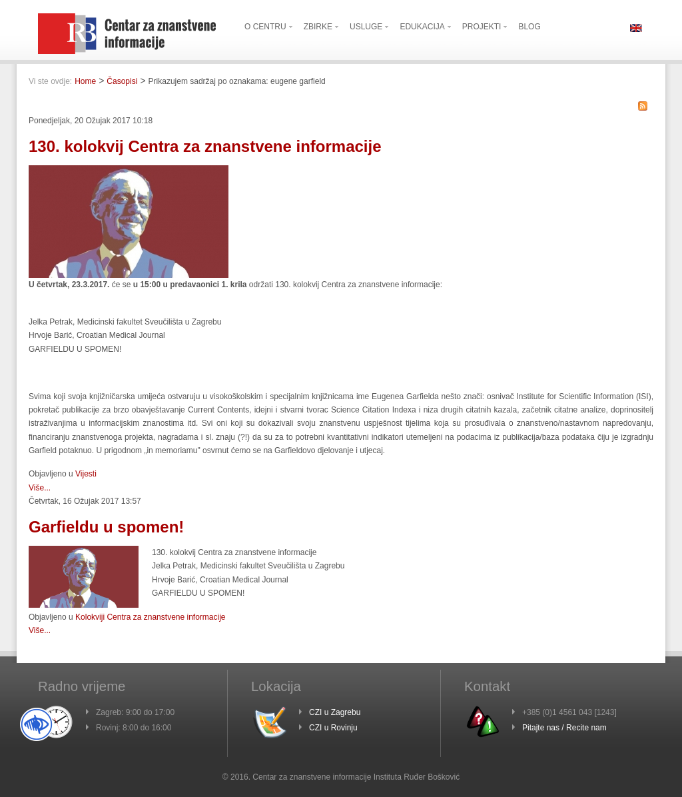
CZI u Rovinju (333, 727)
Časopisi (122, 81)
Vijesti (86, 473)
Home (85, 81)
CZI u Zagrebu (334, 712)
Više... (40, 487)
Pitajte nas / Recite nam (564, 727)
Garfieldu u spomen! (106, 527)
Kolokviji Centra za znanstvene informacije (150, 617)
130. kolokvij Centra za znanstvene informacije (205, 146)
